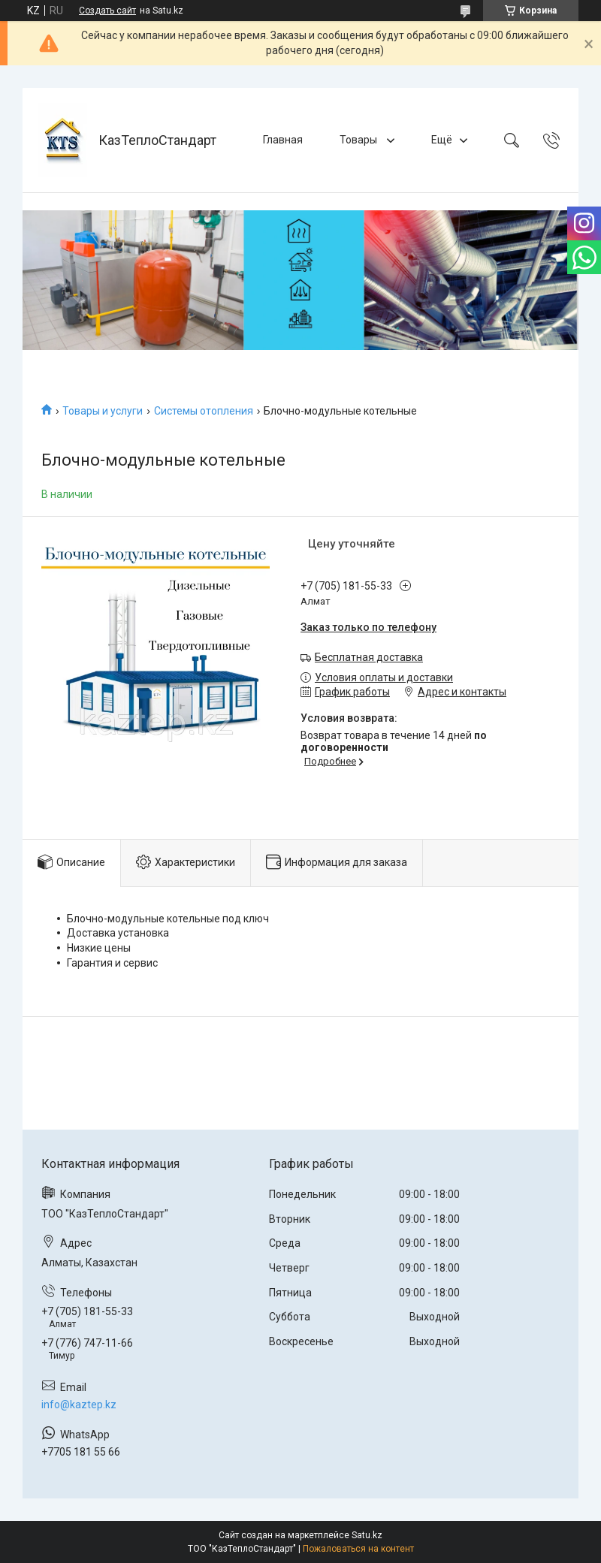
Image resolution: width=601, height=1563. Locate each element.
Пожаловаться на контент (358, 1548)
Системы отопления (203, 411)
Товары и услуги (102, 411)
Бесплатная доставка (369, 657)
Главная (283, 140)
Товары (359, 140)
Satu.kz (367, 1535)
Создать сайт (107, 10)
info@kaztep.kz (78, 1405)
